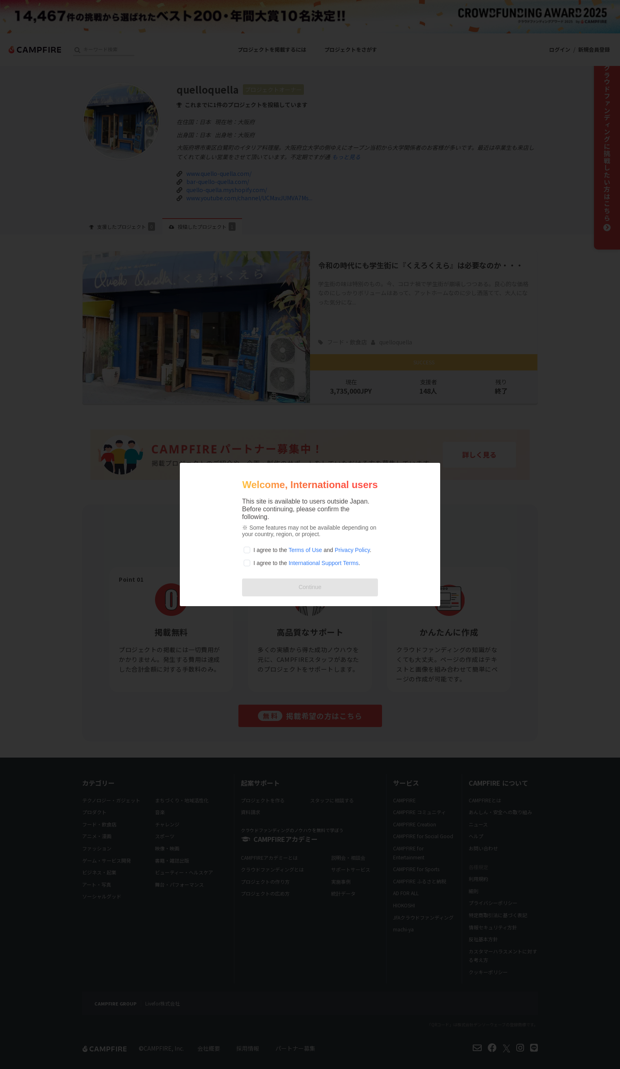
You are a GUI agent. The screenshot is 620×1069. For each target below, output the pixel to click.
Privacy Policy (352, 550)
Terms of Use (305, 550)
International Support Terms (323, 563)
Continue (310, 587)
